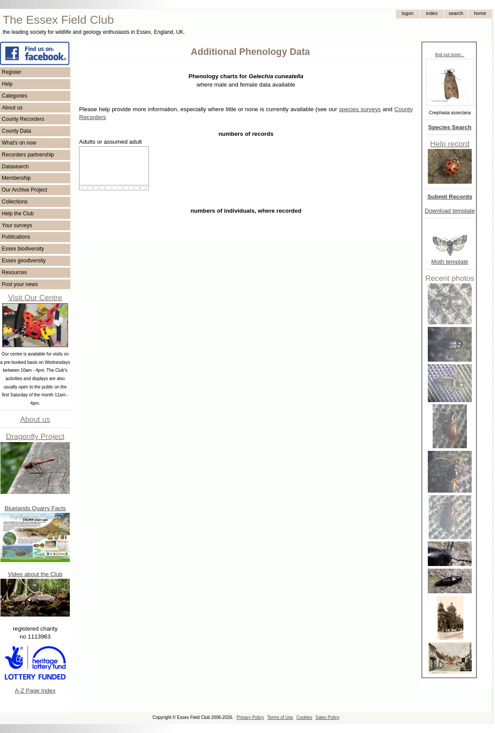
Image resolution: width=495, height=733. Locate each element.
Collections (15, 202)
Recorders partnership (28, 155)
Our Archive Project (24, 190)
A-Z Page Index (35, 690)
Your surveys (17, 225)
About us (12, 108)
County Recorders (23, 119)
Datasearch (15, 166)
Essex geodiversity (24, 261)
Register (12, 72)
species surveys (360, 109)
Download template (450, 210)
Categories (14, 96)
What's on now (19, 143)
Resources (14, 272)
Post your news (20, 284)
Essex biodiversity (23, 249)
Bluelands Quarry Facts (34, 508)
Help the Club (18, 213)
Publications (16, 237)
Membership (16, 178)
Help (7, 84)
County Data (16, 131)
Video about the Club (35, 574)
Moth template (449, 261)
